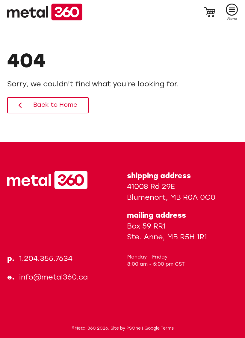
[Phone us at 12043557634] (47, 259)
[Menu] (232, 12)
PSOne (133, 328)
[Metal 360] (44, 12)
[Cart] (209, 12)
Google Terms (159, 328)
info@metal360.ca (53, 277)
